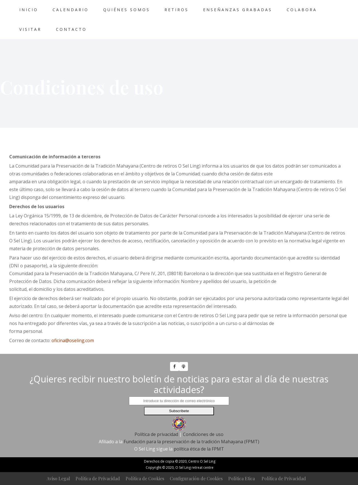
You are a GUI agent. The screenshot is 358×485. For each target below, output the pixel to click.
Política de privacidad (156, 434)
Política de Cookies (145, 478)
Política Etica (241, 478)
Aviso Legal (58, 478)
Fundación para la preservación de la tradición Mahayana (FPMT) (191, 441)
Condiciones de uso (203, 434)
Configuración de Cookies (196, 478)
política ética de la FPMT (199, 449)
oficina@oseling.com (72, 340)
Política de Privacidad (98, 478)
